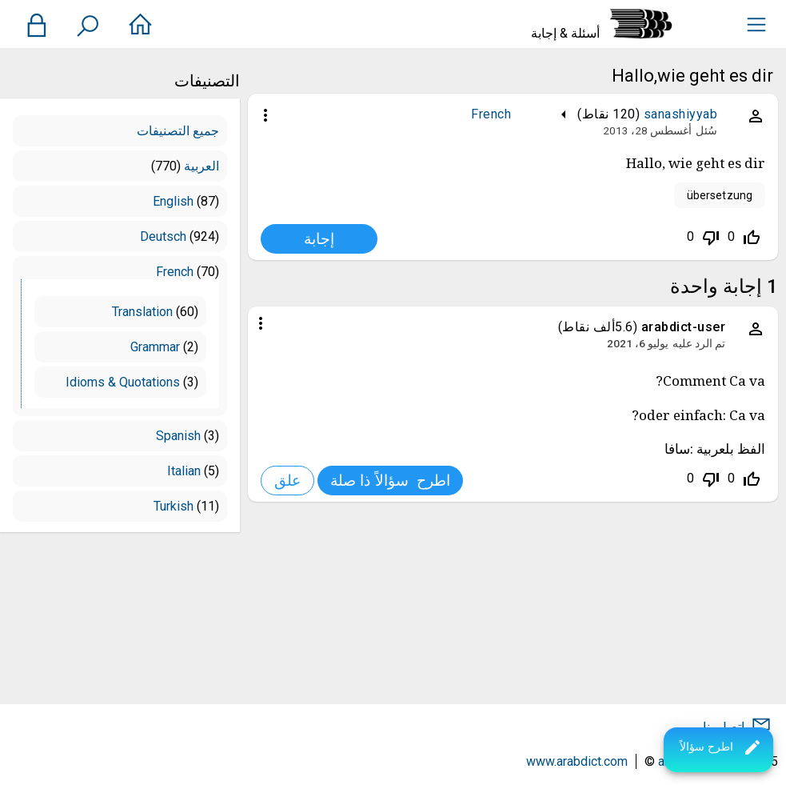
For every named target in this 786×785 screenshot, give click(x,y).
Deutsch (163, 236)
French (491, 114)
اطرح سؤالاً (721, 747)
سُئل (706, 130)
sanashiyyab (681, 114)
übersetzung (719, 195)
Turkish (174, 506)
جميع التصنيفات (178, 130)
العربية (201, 166)
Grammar (155, 346)
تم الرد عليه (698, 343)
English (173, 201)
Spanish (178, 435)
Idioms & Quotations (123, 382)
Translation (142, 311)
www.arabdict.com (577, 761)
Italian (184, 471)
